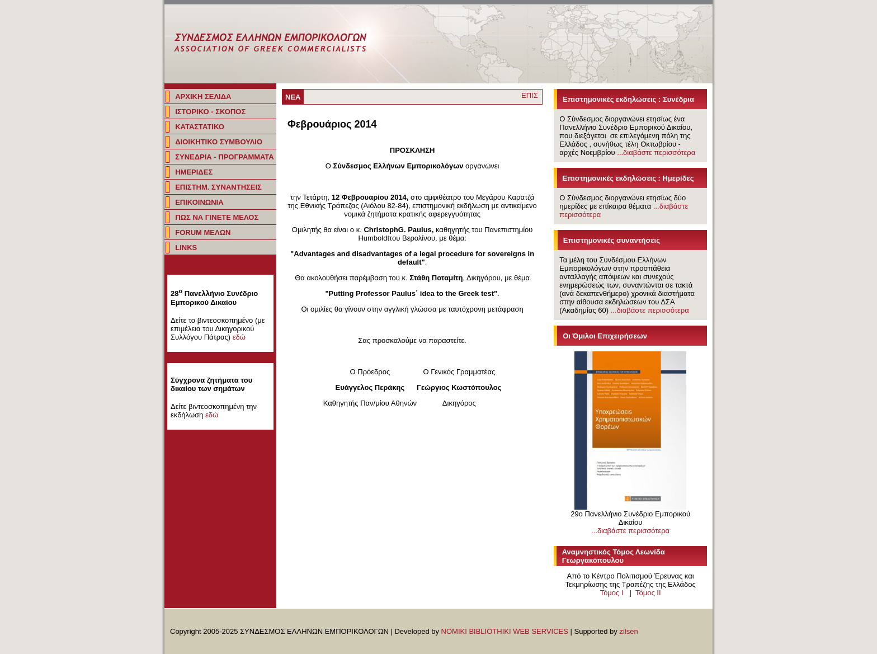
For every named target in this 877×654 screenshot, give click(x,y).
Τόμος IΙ (648, 593)
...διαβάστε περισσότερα (656, 152)
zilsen (628, 631)
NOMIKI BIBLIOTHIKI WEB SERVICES (504, 631)
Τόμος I (612, 593)
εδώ (239, 337)
